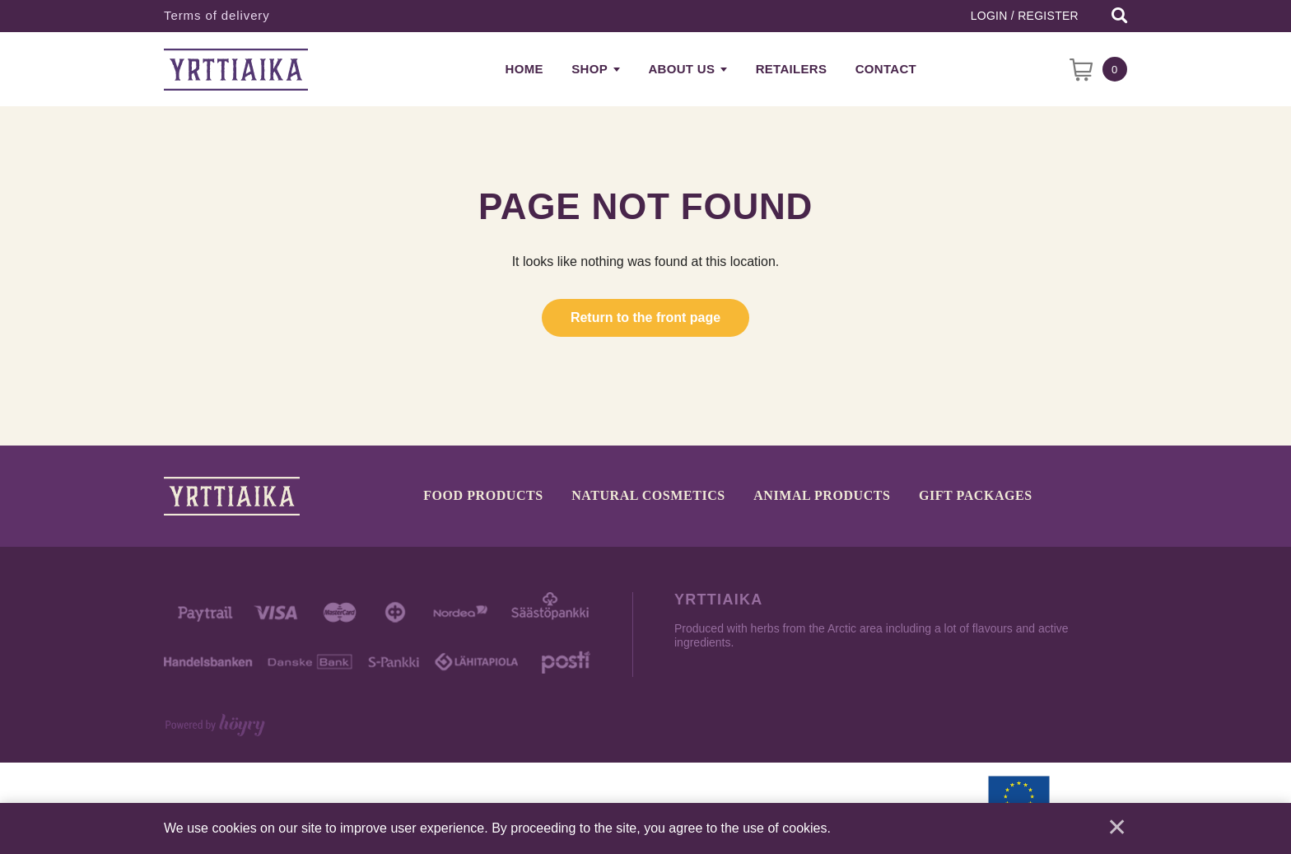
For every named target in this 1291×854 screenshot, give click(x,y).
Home (524, 69)
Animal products (821, 496)
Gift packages (975, 496)
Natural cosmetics (648, 496)
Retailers (791, 69)
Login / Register (1025, 15)
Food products (483, 496)
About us (681, 69)
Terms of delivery (217, 15)
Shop (589, 69)
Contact (885, 69)
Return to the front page (645, 317)
